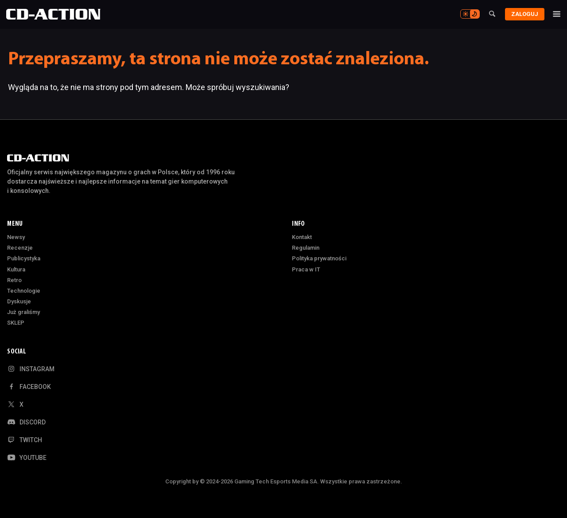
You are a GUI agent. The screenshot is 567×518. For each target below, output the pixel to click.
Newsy (16, 237)
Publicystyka (23, 258)
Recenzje (20, 247)
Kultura (16, 269)
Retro (14, 280)
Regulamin (305, 247)
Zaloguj (522, 14)
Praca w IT (306, 269)
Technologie (23, 290)
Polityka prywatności (319, 258)
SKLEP (15, 322)
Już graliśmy (23, 312)
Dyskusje (19, 301)
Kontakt (302, 237)
